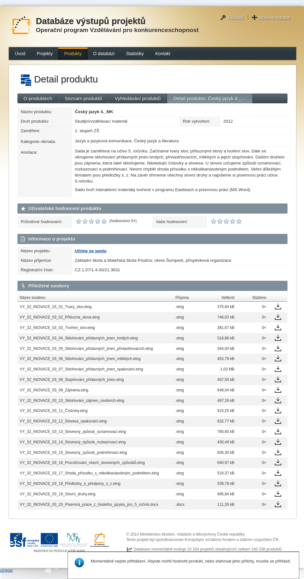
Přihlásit (235, 17)
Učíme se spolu (91, 250)
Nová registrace (275, 17)
